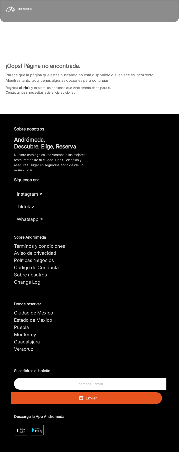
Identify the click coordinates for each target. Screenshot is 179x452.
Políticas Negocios (34, 248)
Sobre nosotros (30, 262)
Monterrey (25, 322)
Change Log (27, 269)
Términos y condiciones (39, 233)
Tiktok (59, 194)
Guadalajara (27, 329)
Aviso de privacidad (35, 240)
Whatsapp (30, 206)
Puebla (21, 315)
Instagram (30, 194)
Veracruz (23, 336)
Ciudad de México (33, 300)
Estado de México (33, 307)
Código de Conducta (36, 255)
